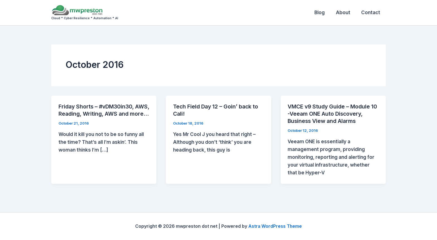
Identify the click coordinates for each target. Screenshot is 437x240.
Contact (371, 12)
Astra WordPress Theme (275, 226)
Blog (323, 12)
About (345, 12)
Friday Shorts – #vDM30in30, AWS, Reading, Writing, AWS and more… (102, 113)
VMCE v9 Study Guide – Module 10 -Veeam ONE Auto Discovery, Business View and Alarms (330, 113)
